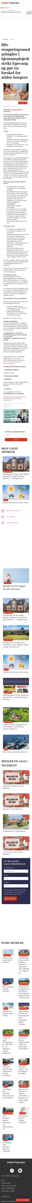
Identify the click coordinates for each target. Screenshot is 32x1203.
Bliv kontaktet (10, 898)
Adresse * (6, 882)
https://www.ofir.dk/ (15, 358)
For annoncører (5, 1183)
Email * (6, 875)
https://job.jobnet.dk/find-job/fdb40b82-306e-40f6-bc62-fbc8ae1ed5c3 (14, 398)
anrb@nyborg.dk (15, 315)
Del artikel (23, 103)
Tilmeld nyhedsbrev (23, 1200)
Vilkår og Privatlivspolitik (9, 1186)
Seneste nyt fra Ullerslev (8, 1201)
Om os (3, 1180)
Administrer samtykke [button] (7, 1191)
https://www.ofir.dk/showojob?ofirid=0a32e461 (12, 362)
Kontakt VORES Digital (8, 1188)
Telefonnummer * (9, 868)
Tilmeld (16, 439)
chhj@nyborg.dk (15, 310)
